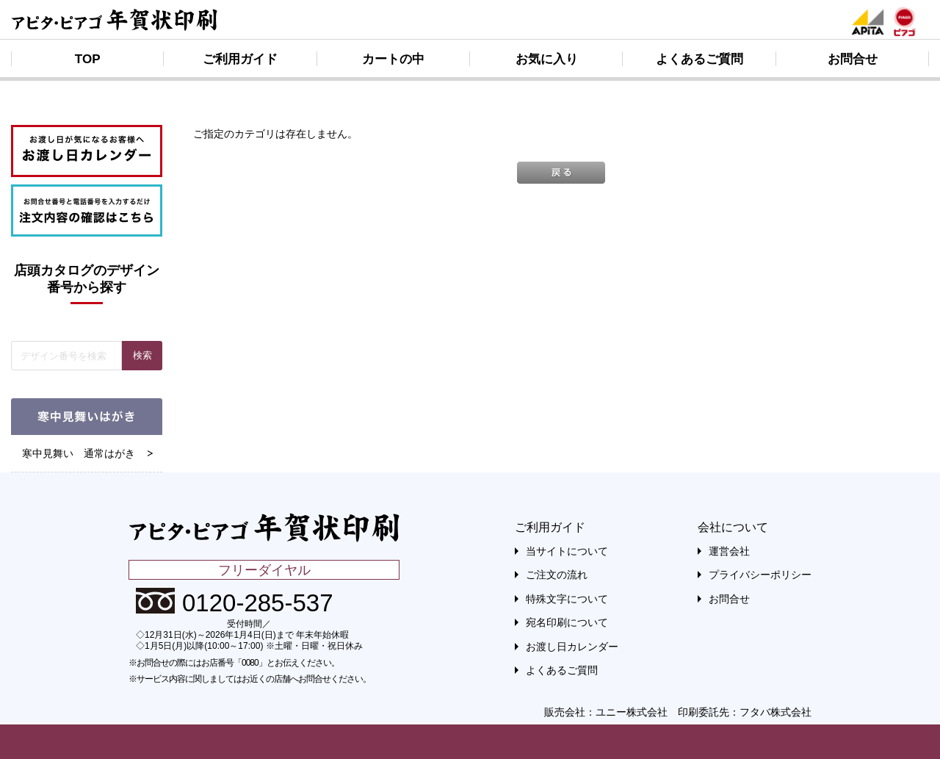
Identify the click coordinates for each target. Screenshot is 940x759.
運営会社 (729, 551)
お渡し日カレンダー (572, 646)
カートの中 (393, 59)
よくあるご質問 (699, 59)
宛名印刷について (567, 622)
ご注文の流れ (557, 574)
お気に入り (547, 59)
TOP (88, 59)
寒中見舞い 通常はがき (78, 453)
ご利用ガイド (240, 59)
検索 (142, 355)
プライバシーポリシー (760, 574)
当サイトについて (567, 551)
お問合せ (853, 59)
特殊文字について (567, 599)
